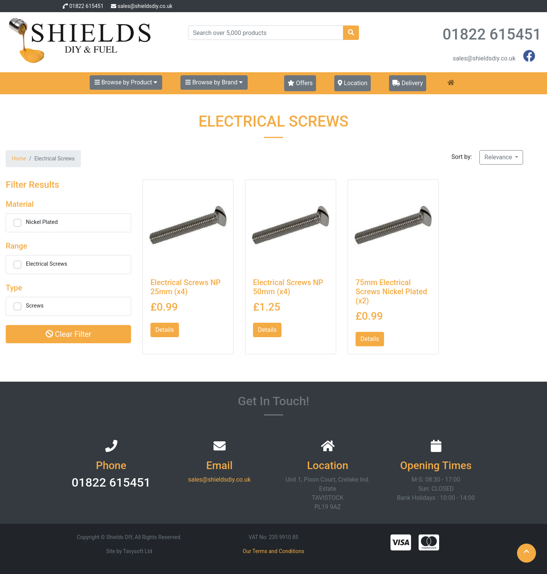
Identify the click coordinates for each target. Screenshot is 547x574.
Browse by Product (126, 82)
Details (164, 329)
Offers (300, 83)
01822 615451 (86, 6)
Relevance (499, 157)
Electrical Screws (46, 264)
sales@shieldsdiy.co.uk (144, 6)
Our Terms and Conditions (273, 551)
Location (352, 83)
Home (19, 158)
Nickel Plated (42, 222)
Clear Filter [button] (69, 334)
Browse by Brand (214, 82)
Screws (35, 306)
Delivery (407, 83)
